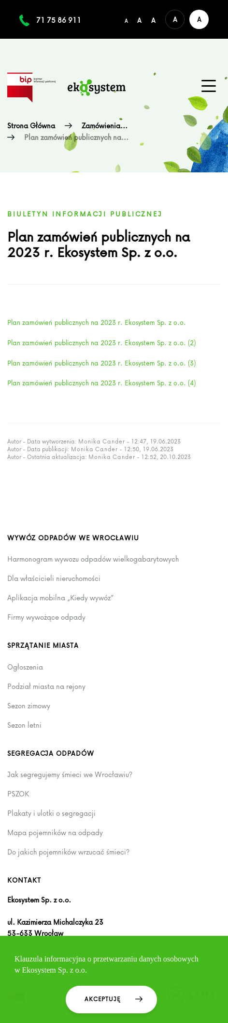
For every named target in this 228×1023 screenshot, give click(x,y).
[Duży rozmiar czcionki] (153, 19)
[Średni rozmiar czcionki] (139, 19)
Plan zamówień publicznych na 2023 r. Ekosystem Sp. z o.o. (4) (101, 383)
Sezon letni (24, 725)
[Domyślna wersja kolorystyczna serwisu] (175, 19)
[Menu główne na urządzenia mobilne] (208, 86)
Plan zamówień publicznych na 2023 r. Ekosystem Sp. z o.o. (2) (101, 342)
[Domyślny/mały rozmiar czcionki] (126, 19)
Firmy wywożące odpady (46, 617)
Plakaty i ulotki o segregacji (51, 813)
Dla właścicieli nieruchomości (53, 578)
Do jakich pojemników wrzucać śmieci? (68, 852)
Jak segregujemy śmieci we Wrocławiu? (69, 774)
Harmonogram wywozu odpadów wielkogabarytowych (93, 559)
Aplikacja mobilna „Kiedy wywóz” (60, 598)
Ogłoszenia (25, 667)
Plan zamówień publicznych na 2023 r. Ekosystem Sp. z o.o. (96, 322)
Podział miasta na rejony (46, 686)
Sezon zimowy (28, 706)
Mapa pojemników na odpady (55, 833)
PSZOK (18, 794)
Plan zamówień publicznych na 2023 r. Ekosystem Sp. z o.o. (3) (101, 363)
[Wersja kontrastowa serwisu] (199, 19)
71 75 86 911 (58, 20)
